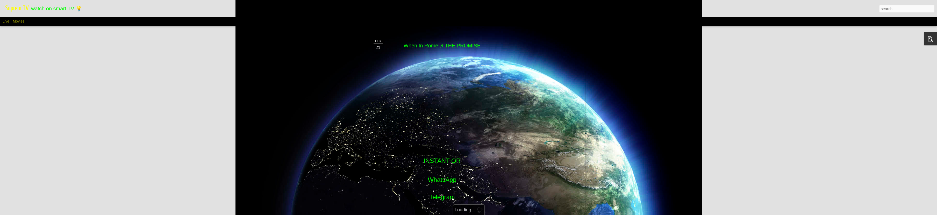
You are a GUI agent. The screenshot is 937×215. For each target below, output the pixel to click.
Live (6, 21)
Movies (18, 21)
